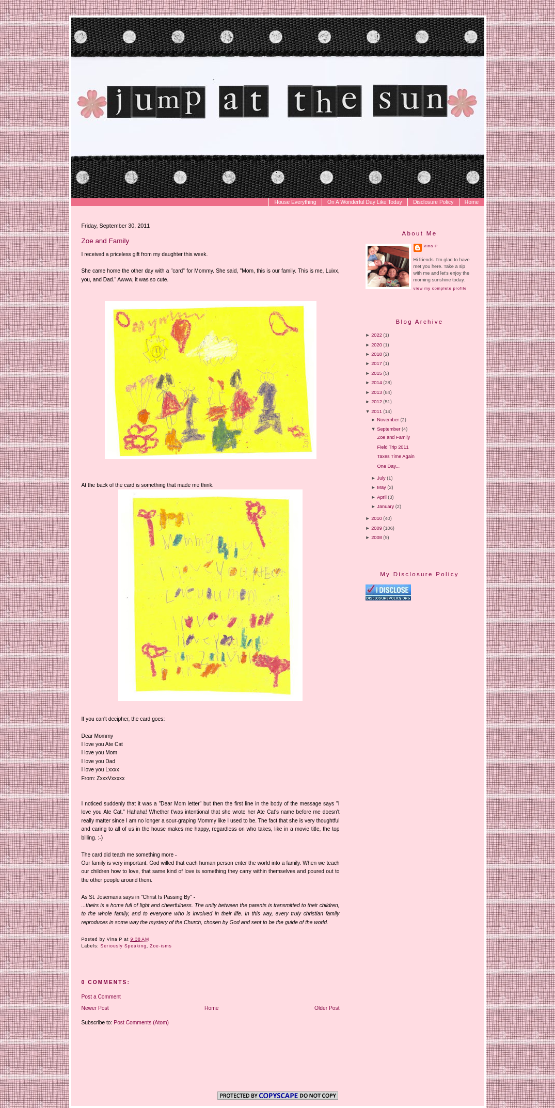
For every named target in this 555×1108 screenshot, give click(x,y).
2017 (376, 363)
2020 (376, 344)
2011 (376, 411)
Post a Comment (101, 997)
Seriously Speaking (124, 945)
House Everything (295, 202)
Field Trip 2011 (393, 447)
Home (472, 202)
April (381, 497)
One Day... (388, 466)
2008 (376, 537)
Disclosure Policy (433, 202)
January (385, 506)
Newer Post (95, 1008)
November (388, 419)
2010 (376, 518)
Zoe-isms (160, 945)
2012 (376, 401)
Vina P (431, 246)
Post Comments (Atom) (141, 1022)
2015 (376, 373)
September (388, 429)
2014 (376, 382)
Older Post (327, 1008)
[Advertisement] (452, 689)
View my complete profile (440, 288)
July (381, 478)
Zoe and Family (106, 241)
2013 (376, 392)
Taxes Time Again (396, 456)
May (381, 487)
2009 (376, 528)
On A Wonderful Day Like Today (364, 202)
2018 (376, 354)
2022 (376, 335)
